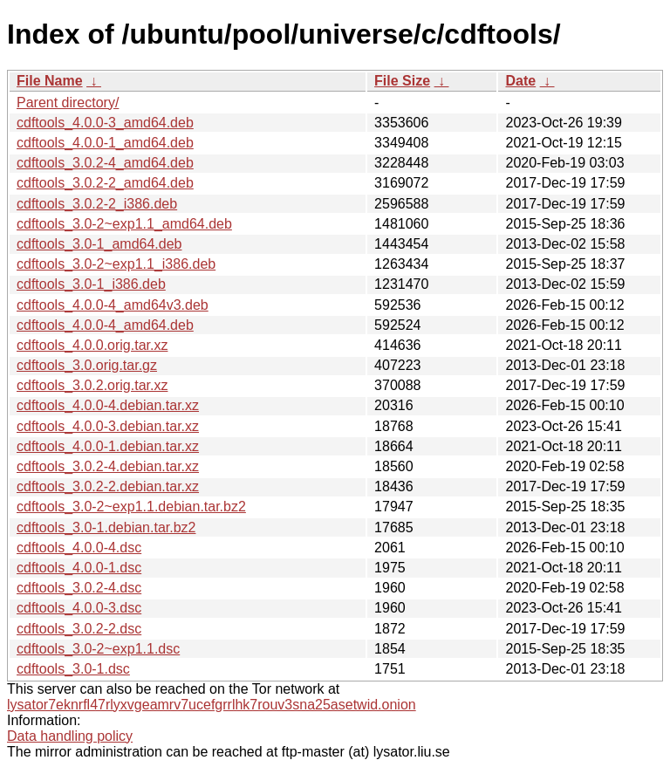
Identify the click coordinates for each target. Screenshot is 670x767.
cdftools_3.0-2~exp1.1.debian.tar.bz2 (131, 506)
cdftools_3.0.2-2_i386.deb (97, 203)
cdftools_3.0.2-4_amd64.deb (105, 162)
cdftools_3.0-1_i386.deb (91, 284)
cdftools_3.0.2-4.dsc (79, 587)
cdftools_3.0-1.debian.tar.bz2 (106, 527)
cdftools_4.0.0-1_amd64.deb (105, 142)
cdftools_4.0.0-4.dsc (79, 547)
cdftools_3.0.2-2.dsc (79, 628)
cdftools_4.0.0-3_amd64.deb (105, 122)
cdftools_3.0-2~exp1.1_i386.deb (116, 264)
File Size (402, 80)
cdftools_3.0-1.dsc (73, 668)
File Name (50, 80)
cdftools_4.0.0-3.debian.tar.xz (108, 426)
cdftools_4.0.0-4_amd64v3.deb (113, 305)
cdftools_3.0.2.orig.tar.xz (92, 385)
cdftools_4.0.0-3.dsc (79, 607)
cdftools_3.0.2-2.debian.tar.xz (108, 486)
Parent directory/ (68, 102)
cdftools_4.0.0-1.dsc (79, 567)
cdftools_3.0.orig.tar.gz (87, 365)
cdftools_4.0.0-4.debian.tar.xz (108, 405)
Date (520, 80)
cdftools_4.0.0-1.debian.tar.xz (108, 446)
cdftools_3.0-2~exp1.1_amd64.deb (124, 223)
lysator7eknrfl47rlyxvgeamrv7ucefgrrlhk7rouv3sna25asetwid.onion (211, 704)
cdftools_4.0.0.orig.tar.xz (92, 345)
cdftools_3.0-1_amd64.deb (99, 243)
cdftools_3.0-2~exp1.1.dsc (98, 648)
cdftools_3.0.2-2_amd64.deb (105, 182)
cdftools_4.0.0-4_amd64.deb (105, 325)
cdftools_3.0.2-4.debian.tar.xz (108, 466)
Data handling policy (70, 736)
